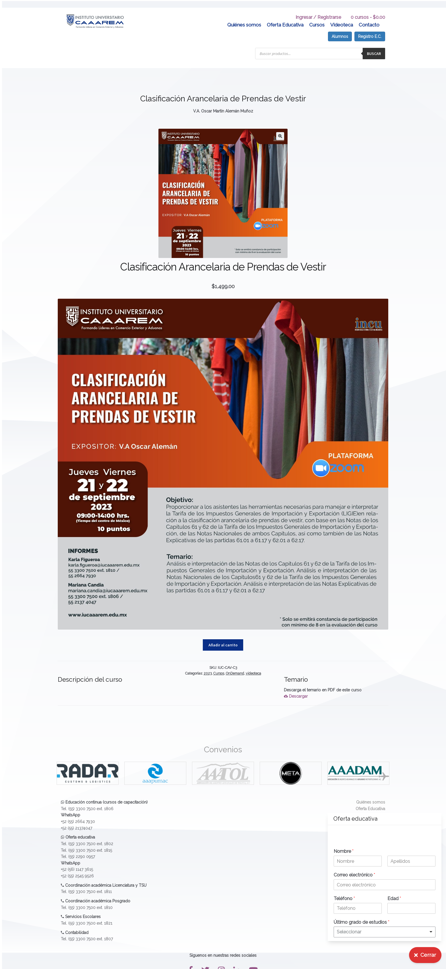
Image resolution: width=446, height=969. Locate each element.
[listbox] (384, 932)
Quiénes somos (244, 17)
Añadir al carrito (223, 637)
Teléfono (344, 898)
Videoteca (341, 17)
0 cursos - (368, 9)
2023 (208, 665)
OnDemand (235, 665)
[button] (280, 128)
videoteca (253, 665)
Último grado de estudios (361, 922)
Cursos (317, 17)
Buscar (374, 45)
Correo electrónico (354, 875)
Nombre (344, 851)
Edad (394, 898)
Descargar (296, 689)
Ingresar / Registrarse (318, 9)
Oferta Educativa (285, 17)
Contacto (369, 17)
